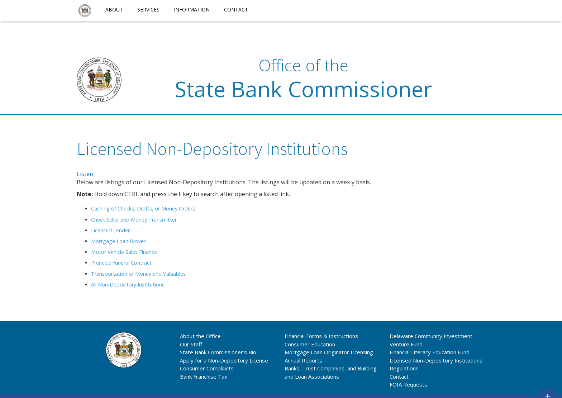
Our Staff (191, 344)
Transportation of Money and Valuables (138, 273)
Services (148, 9)
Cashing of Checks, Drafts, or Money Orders (143, 208)
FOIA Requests (408, 384)
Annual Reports (303, 360)
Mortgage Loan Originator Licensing (329, 352)
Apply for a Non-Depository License (224, 360)
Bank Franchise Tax (203, 376)
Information (192, 9)
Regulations (404, 368)
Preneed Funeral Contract (121, 262)
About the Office (200, 336)
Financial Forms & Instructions (321, 336)
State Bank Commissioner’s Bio (218, 352)
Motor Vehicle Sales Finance (124, 251)
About (114, 9)
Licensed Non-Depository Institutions (436, 360)
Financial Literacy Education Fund (430, 352)
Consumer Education (310, 344)
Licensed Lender (110, 230)
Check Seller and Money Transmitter (134, 219)
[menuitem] (84, 11)
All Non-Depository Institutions (128, 284)
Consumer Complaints (207, 368)
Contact (236, 9)
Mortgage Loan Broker (118, 241)
